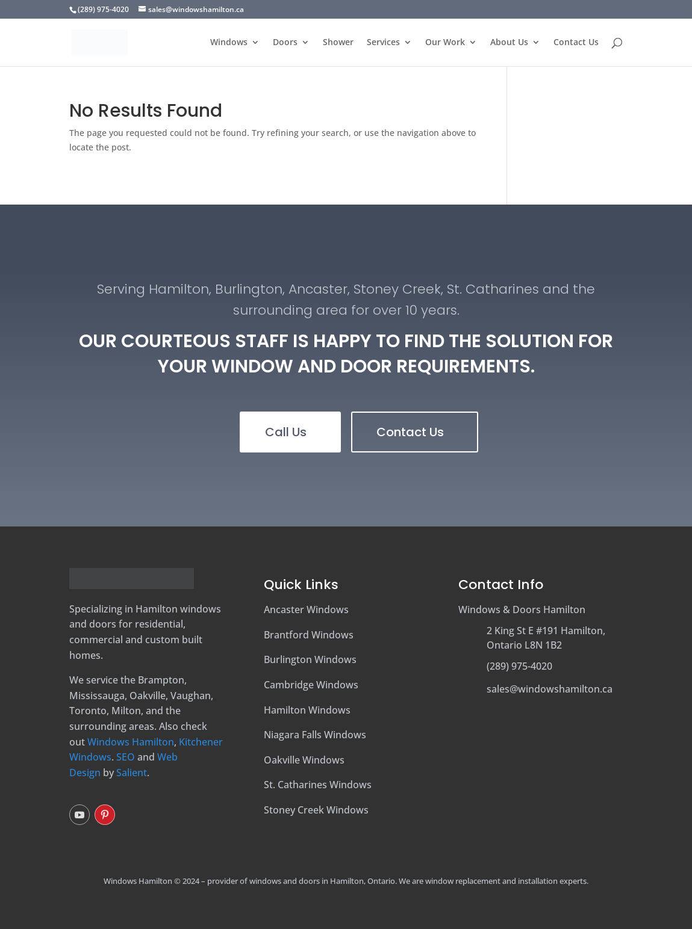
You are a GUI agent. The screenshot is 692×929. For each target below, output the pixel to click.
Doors (285, 43)
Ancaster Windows (306, 609)
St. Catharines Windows (318, 784)
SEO (125, 757)
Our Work (445, 43)
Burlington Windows (310, 659)
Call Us (286, 432)
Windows (229, 43)
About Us (509, 43)
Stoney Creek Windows (316, 809)
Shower (338, 43)
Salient (131, 772)
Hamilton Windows (307, 710)
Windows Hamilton (130, 741)
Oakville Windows (304, 760)
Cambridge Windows (311, 684)
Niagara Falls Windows (315, 734)
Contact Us (576, 43)
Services (383, 43)
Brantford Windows (309, 634)
